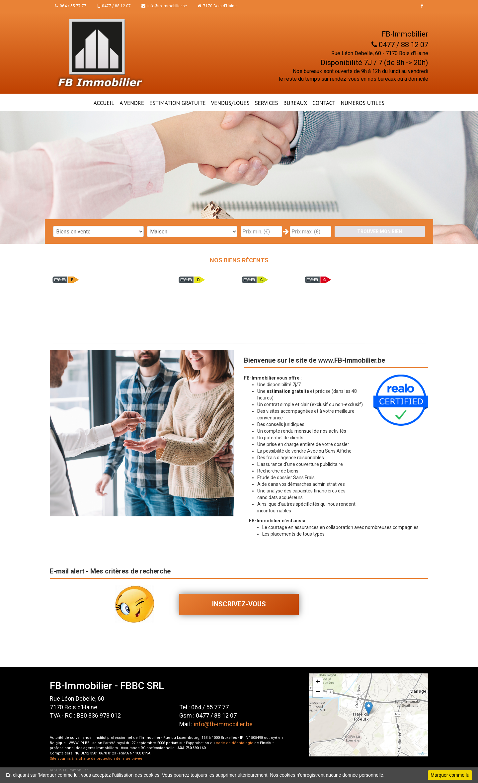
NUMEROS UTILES (362, 103)
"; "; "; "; (192, 231)
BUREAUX (295, 103)
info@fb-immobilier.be (164, 6)
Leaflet (421, 754)
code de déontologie (234, 743)
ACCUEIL (104, 103)
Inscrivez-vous (239, 604)
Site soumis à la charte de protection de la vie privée (96, 758)
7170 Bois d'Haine (217, 6)
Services (266, 103)
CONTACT (323, 103)
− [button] (318, 692)
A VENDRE (132, 103)
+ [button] (318, 682)
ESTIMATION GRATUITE (177, 103)
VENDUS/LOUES (230, 103)
